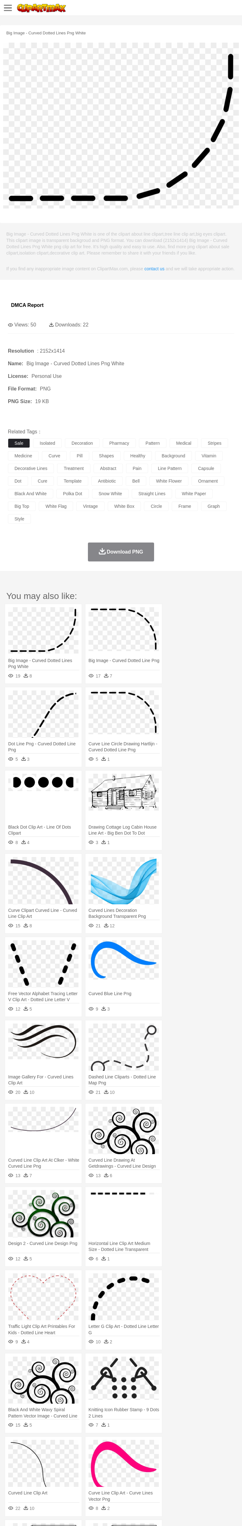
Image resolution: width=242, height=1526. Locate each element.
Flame (135, 1448)
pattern (153, 443)
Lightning (185, 1448)
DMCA (93, 1513)
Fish (180, 1457)
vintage (90, 506)
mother (87, 1466)
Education (139, 1476)
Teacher (51, 1476)
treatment (74, 468)
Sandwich (141, 1485)
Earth (110, 1448)
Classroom (84, 1476)
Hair (199, 1466)
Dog (122, 1457)
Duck (134, 1457)
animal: (14, 1456)
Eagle (148, 1457)
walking (170, 1466)
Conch (95, 1448)
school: (14, 1475)
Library (216, 1476)
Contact (74, 1513)
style (19, 518)
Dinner (216, 1485)
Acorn (31, 1448)
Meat (124, 1485)
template (73, 481)
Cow (110, 1457)
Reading (105, 1476)
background (173, 455)
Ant (29, 1457)
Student (33, 1476)
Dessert (62, 1485)
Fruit (112, 1485)
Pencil (121, 1476)
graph (214, 506)
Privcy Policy (50, 1513)
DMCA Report (27, 305)
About (12, 1513)
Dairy (47, 1485)
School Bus (161, 1476)
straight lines (151, 493)
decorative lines (30, 468)
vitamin (209, 455)
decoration (82, 443)
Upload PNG (117, 1513)
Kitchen (200, 1485)
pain (137, 468)
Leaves (64, 1448)
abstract (108, 468)
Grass (168, 1448)
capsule (206, 468)
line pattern (170, 468)
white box (124, 506)
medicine (23, 455)
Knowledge (196, 1476)
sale (18, 443)
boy (220, 1466)
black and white (30, 493)
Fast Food (95, 1485)
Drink (78, 1485)
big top (21, 506)
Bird (52, 1457)
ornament (208, 481)
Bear (41, 1457)
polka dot (72, 493)
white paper (194, 493)
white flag (55, 506)
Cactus (80, 1448)
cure (42, 481)
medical (183, 443)
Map (179, 1476)
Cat (82, 1457)
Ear (144, 1466)
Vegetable (180, 1485)
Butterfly (67, 1457)
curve (54, 455)
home (186, 1466)
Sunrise (217, 1448)
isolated (47, 443)
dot (17, 481)
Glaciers (152, 1448)
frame (184, 506)
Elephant (164, 1457)
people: (14, 1466)
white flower (169, 481)
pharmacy (119, 443)
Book (66, 1476)
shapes (106, 455)
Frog (192, 1457)
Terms (29, 1513)
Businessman (109, 1466)
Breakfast (31, 1485)
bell (136, 481)
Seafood (161, 1485)
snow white (110, 493)
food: (12, 1485)
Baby (44, 1466)
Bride (57, 1466)
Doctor (130, 1466)
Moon (202, 1448)
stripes (215, 443)
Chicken (95, 1457)
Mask (31, 1466)
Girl (210, 1466)
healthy (137, 455)
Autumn (46, 1448)
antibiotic (107, 481)
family (71, 1466)
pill (80, 455)
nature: (14, 1447)
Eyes (155, 1466)
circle (156, 506)
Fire (122, 1448)
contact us (154, 268)
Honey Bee (209, 1457)
